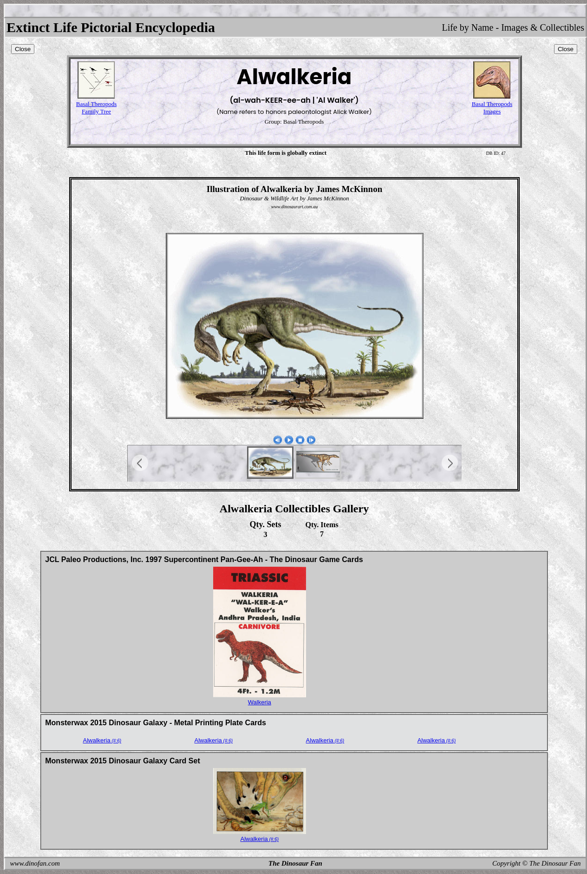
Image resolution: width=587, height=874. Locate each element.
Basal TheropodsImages (492, 107)
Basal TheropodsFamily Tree (96, 107)
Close (23, 49)
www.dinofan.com (35, 863)
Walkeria (259, 702)
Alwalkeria (102, 740)
